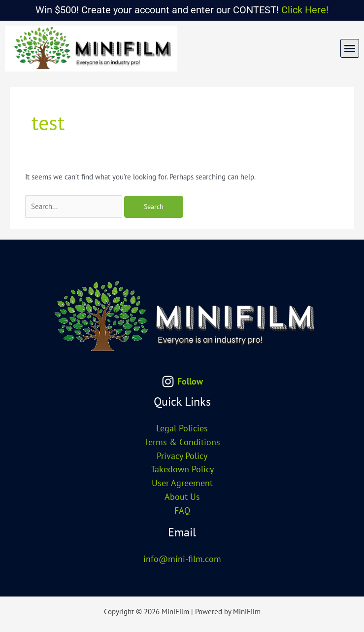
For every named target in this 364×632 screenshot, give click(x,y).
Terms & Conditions (182, 442)
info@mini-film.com (182, 558)
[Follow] (182, 381)
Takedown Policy (182, 469)
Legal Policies (182, 428)
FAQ (182, 510)
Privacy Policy (182, 455)
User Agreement (182, 483)
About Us (182, 496)
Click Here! (305, 10)
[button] (349, 48)
